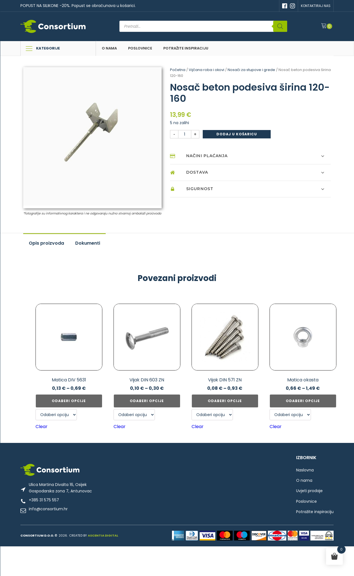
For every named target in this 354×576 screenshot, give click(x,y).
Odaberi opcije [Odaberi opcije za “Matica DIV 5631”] (69, 400)
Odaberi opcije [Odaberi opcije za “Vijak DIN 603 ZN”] (147, 400)
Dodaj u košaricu (236, 134)
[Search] (282, 26)
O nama (109, 48)
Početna (177, 69)
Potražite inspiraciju (185, 48)
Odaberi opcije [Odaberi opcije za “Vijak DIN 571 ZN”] (225, 400)
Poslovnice (140, 48)
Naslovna (305, 470)
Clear (42, 426)
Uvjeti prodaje (309, 491)
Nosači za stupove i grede (251, 69)
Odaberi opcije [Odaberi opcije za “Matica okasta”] (303, 400)
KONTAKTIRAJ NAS (316, 5)
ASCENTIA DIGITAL (103, 535)
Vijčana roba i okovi (207, 69)
